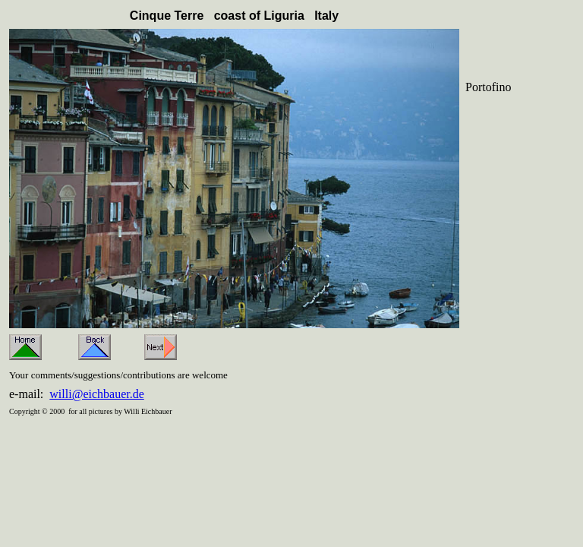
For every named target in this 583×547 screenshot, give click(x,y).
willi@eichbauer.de (96, 393)
